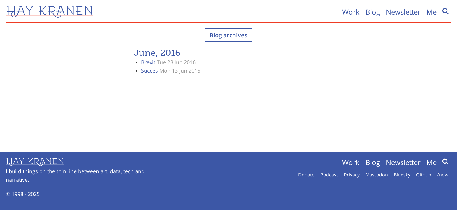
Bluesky (402, 175)
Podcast (329, 175)
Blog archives (228, 35)
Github (423, 175)
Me (431, 12)
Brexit (148, 62)
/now (442, 175)
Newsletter (403, 12)
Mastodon (376, 175)
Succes (149, 70)
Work (351, 12)
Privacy (352, 175)
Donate (306, 175)
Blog (372, 12)
